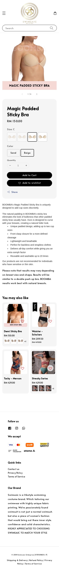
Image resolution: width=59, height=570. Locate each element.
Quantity (11, 160)
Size (11, 129)
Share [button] (12, 192)
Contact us (13, 469)
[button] (3, 13)
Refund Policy (36, 560)
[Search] (52, 28)
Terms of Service (16, 476)
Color (10, 146)
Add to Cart (29, 175)
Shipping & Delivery (17, 560)
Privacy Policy (15, 472)
